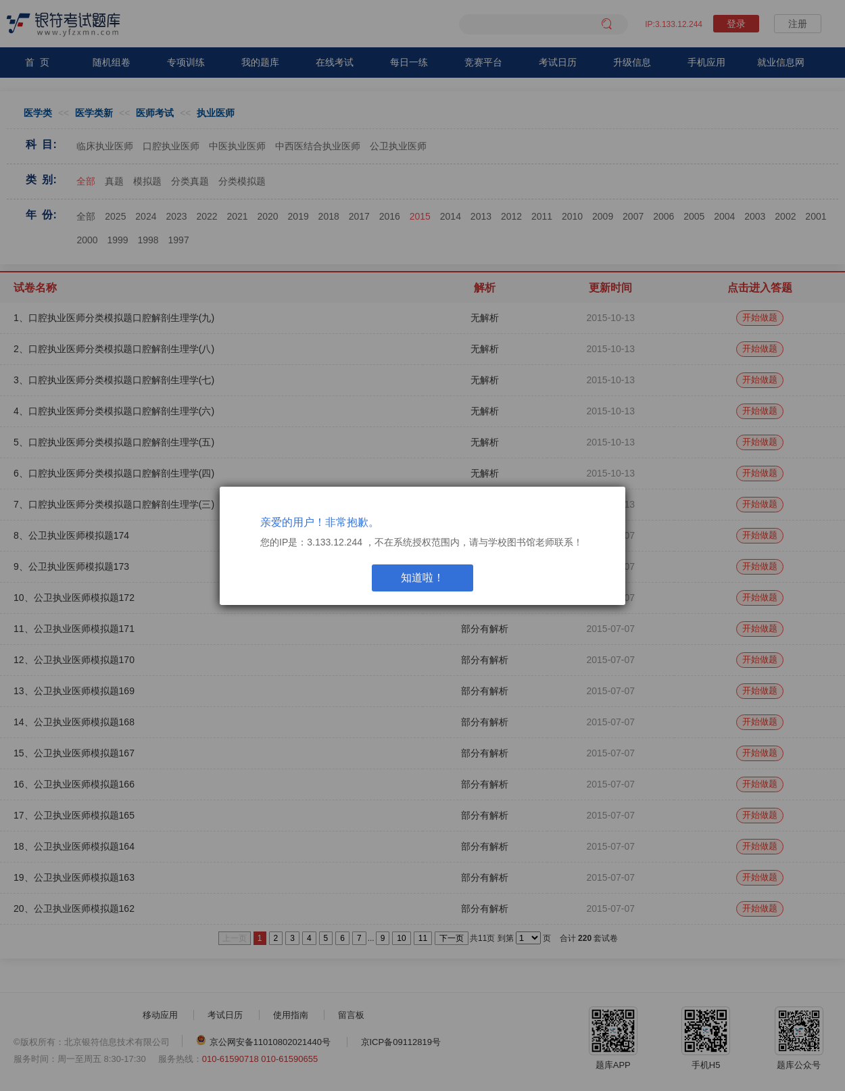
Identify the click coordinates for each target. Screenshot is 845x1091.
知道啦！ (422, 577)
